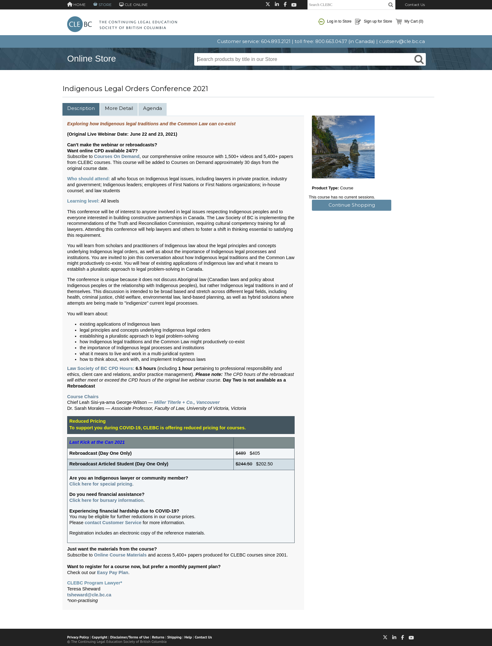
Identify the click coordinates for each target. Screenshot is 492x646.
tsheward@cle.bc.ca (89, 594)
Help (188, 637)
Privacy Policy (78, 637)
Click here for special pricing (100, 483)
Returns (158, 637)
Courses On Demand (117, 156)
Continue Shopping (352, 205)
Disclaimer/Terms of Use (129, 637)
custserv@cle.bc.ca (402, 41)
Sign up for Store (373, 22)
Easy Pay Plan (112, 572)
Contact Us (415, 4)
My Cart (409, 22)
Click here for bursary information (106, 500)
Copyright (99, 637)
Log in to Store (334, 22)
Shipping (174, 637)
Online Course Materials (120, 554)
